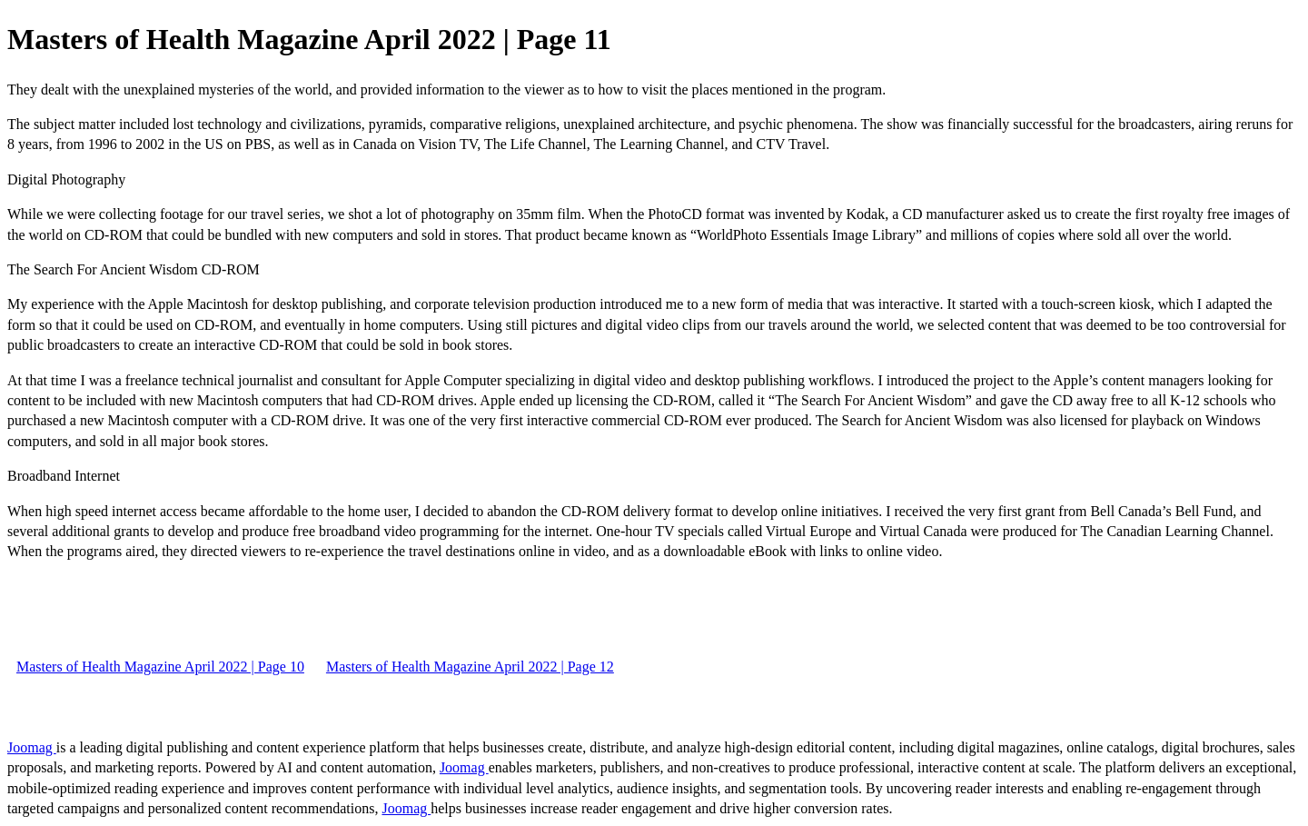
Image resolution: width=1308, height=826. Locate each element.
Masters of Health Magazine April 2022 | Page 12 (470, 666)
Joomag (31, 747)
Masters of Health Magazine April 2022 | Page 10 (160, 666)
